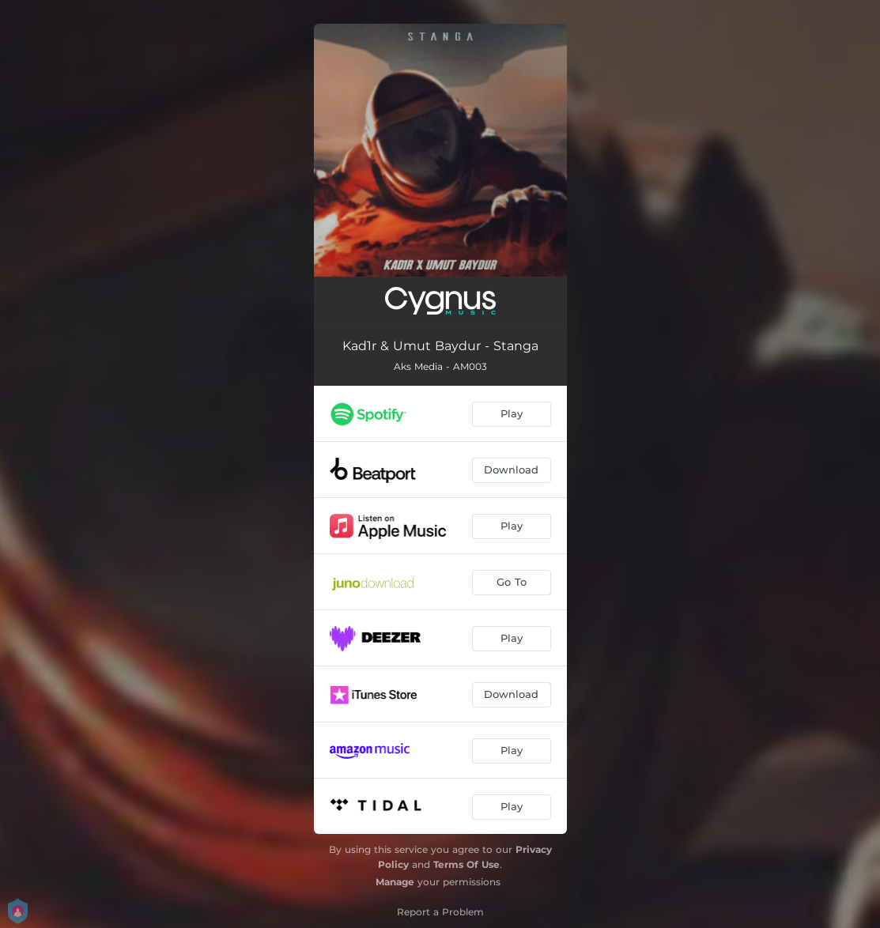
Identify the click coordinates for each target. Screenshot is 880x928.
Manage (395, 882)
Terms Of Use (466, 864)
